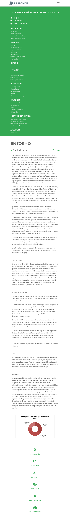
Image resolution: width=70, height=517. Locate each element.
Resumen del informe (17, 110)
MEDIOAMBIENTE (16, 83)
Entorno (23, 463)
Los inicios (13, 73)
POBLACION (14, 70)
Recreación (14, 59)
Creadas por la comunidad (18, 123)
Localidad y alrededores (18, 36)
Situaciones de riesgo (17, 96)
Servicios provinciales (17, 121)
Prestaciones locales (17, 126)
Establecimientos (16, 47)
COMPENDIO (15, 100)
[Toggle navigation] (58, 3)
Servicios (23, 486)
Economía (47, 451)
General (12, 45)
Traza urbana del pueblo (18, 38)
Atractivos (46, 486)
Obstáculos (14, 77)
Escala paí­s (13, 31)
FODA (12, 107)
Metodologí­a (14, 105)
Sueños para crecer (16, 80)
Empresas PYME (15, 50)
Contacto (16, 21)
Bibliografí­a (14, 112)
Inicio (14, 18)
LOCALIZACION (15, 28)
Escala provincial (15, 33)
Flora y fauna (14, 89)
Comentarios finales (16, 103)
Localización (23, 451)
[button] (11, 9)
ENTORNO (14, 63)
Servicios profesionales (18, 56)
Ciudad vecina (14, 66)
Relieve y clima (15, 87)
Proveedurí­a (14, 54)
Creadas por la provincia (18, 119)
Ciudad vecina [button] (35, 150)
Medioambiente (23, 474)
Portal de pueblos (20, 24)
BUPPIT (39, 515)
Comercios (13, 52)
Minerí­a (12, 93)
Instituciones (47, 474)
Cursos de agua (15, 91)
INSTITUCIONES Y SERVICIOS (20, 116)
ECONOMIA (14, 42)
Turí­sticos (13, 133)
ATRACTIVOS (15, 130)
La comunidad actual (17, 75)
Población (47, 463)
